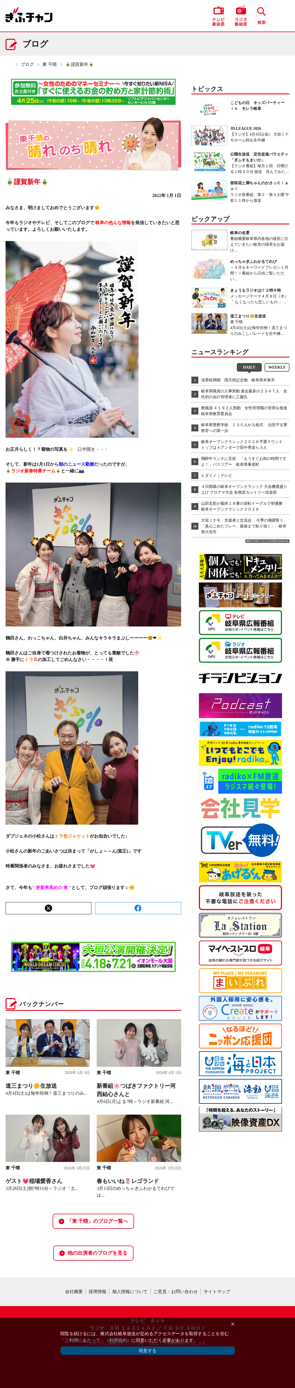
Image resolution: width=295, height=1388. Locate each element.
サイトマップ (217, 1291)
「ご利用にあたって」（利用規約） (95, 1340)
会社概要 (74, 1291)
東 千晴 (49, 64)
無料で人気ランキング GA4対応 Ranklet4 (266, 541)
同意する (148, 1350)
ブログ (27, 64)
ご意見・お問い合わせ (175, 1291)
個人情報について (130, 1291)
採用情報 (97, 1291)
